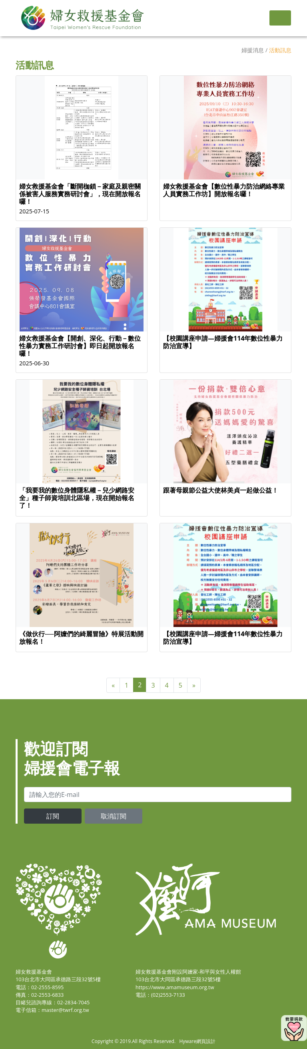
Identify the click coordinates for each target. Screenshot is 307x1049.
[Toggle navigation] (280, 18)
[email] (157, 794)
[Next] (194, 685)
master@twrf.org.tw (65, 1010)
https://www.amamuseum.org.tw (175, 987)
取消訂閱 (113, 816)
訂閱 (52, 816)
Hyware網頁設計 (197, 1041)
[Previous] (113, 685)
